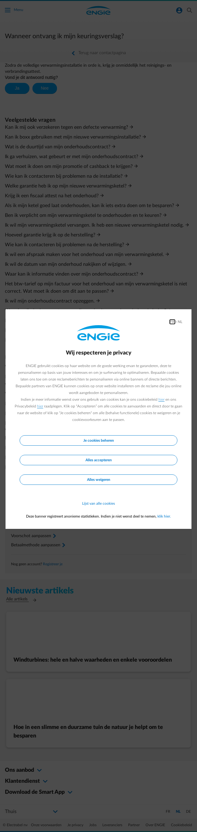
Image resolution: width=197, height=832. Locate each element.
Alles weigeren (98, 479)
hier (161, 399)
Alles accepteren (98, 460)
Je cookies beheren (98, 440)
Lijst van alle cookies (98, 503)
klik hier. (164, 516)
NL (180, 322)
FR (172, 322)
